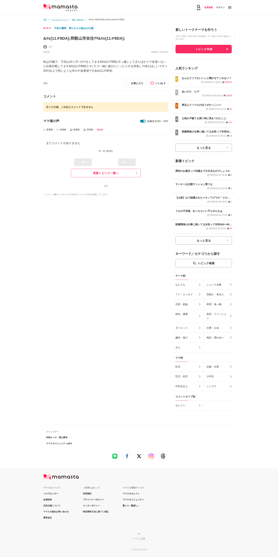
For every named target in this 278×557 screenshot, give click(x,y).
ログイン (220, 7)
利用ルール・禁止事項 (56, 437)
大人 (177, 347)
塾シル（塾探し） (131, 506)
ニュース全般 (214, 284)
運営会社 (47, 518)
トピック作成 (203, 49)
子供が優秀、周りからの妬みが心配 (74, 28)
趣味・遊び (181, 337)
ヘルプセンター (50, 494)
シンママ (211, 386)
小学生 (210, 376)
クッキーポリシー (91, 506)
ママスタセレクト (131, 494)
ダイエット (181, 327)
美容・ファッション (216, 316)
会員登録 (208, 7)
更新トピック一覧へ (106, 173)
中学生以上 (181, 386)
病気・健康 (181, 314)
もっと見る (204, 147)
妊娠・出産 (213, 366)
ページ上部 (139, 538)
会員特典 (47, 500)
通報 (45, 83)
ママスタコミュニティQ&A (59, 443)
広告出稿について (51, 506)
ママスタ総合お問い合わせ (56, 512)
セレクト (180, 405)
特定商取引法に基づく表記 (96, 512)
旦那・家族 (181, 304)
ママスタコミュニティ (133, 500)
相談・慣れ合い (215, 337)
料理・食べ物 (214, 304)
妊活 (177, 366)
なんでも (180, 284)
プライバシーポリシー (93, 500)
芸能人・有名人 (215, 294)
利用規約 (87, 494)
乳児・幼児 (181, 376)
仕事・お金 (213, 327)
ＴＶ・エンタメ (184, 294)
